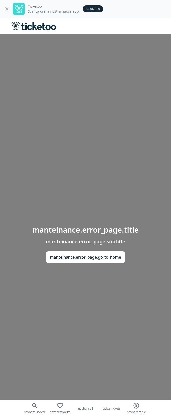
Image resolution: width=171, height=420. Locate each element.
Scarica (93, 8)
